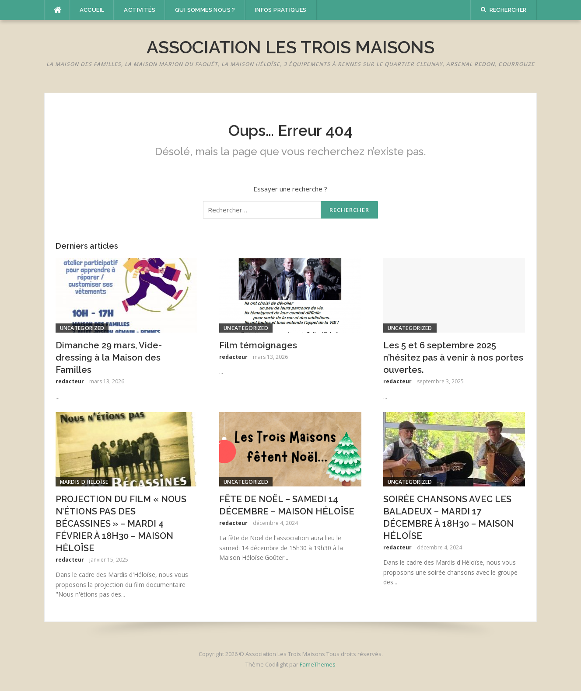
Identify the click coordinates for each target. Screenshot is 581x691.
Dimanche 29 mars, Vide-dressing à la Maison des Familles (109, 357)
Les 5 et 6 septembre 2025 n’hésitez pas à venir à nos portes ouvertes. (453, 357)
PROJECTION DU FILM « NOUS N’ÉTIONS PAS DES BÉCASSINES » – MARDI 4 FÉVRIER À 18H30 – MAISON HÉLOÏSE (121, 523)
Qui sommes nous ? (205, 10)
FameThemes (318, 664)
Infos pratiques (281, 10)
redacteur (70, 381)
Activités (139, 10)
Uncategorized (82, 328)
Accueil (92, 10)
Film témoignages (258, 345)
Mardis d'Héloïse (84, 482)
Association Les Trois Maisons (290, 47)
